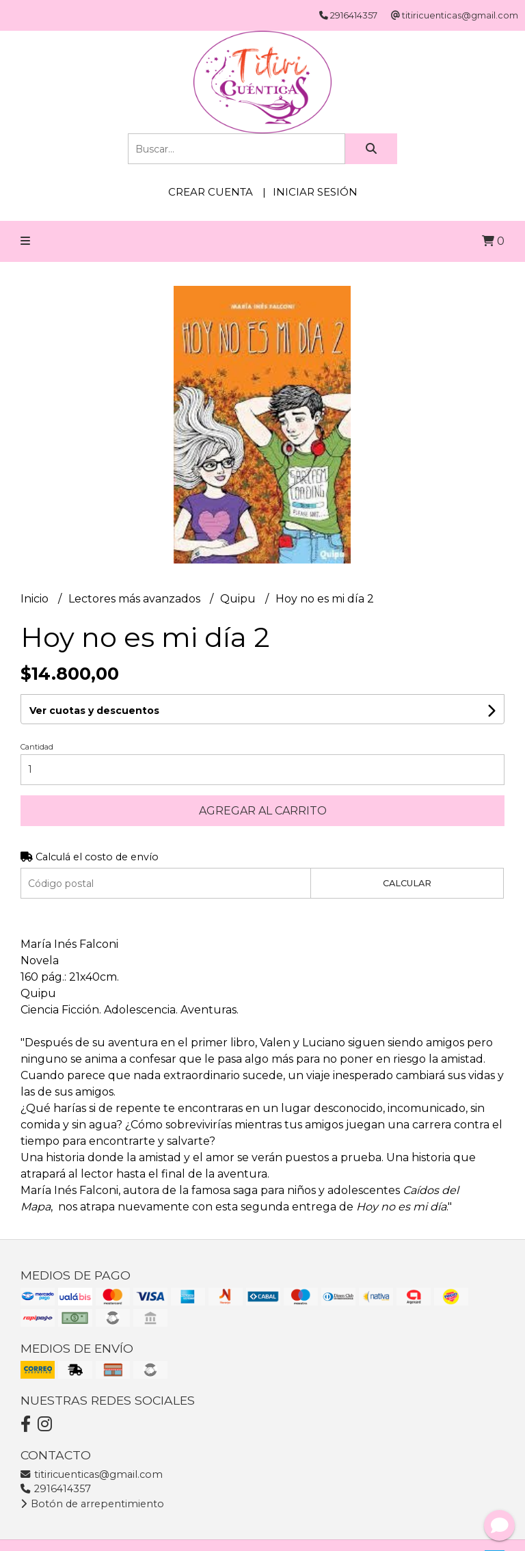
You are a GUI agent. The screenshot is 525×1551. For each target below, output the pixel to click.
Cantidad (37, 747)
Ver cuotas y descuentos (94, 710)
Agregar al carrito (263, 810)
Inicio (36, 598)
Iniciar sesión (315, 191)
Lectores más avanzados (135, 598)
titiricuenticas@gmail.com (92, 1474)
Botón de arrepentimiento (92, 1504)
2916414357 (56, 1489)
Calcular (407, 883)
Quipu (239, 598)
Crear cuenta (210, 191)
